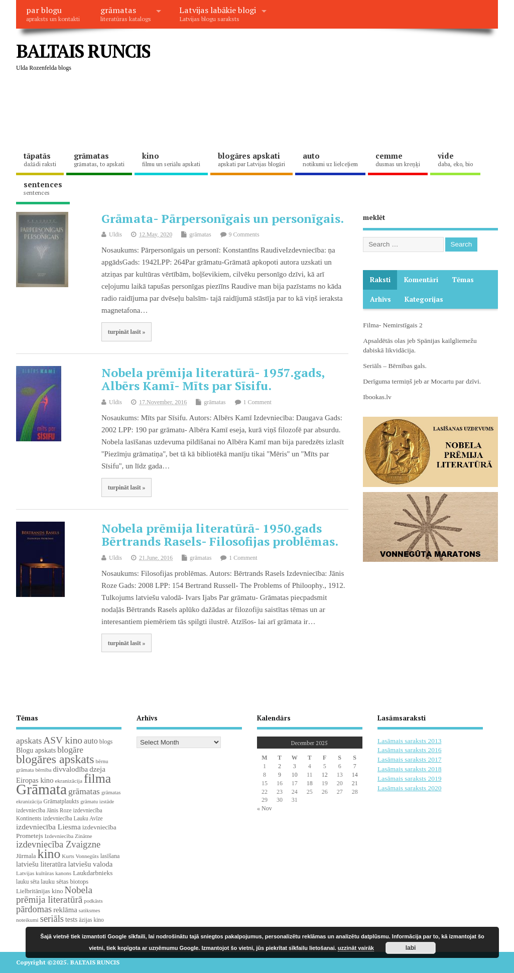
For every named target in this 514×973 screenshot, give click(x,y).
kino (171, 159)
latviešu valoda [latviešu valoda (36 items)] (90, 864)
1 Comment (257, 402)
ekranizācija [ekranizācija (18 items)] (68, 781)
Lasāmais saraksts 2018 (409, 769)
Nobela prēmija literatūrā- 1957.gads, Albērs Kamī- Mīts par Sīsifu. (212, 379)
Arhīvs (380, 299)
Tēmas (463, 279)
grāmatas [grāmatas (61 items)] (84, 791)
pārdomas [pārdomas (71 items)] (34, 909)
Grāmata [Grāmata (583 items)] (41, 789)
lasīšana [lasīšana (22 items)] (110, 856)
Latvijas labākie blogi (217, 14)
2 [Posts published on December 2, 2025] (279, 766)
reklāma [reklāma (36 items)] (65, 910)
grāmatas (125, 14)
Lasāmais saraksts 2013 (409, 741)
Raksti (380, 279)
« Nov (264, 808)
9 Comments (244, 234)
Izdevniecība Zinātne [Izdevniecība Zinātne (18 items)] (68, 836)
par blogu (53, 14)
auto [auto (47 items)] (91, 741)
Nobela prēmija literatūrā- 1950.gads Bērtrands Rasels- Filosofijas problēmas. (219, 534)
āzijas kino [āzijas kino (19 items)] (91, 920)
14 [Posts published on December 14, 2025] (355, 774)
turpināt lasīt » (127, 331)
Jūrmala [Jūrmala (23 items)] (26, 856)
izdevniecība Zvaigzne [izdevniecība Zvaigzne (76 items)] (58, 844)
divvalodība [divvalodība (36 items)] (70, 769)
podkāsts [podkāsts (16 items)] (93, 901)
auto (330, 159)
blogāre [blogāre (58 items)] (70, 750)
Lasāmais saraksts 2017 (409, 759)
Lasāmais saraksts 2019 (409, 778)
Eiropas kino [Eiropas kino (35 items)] (35, 780)
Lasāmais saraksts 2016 (409, 750)
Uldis (115, 234)
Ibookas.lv (377, 397)
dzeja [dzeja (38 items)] (97, 769)
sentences (43, 187)
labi (411, 947)
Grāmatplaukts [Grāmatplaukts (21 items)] (61, 801)
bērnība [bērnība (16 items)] (43, 770)
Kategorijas (424, 299)
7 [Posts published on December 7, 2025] (354, 766)
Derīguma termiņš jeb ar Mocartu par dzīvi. (422, 381)
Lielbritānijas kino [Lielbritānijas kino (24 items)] (39, 891)
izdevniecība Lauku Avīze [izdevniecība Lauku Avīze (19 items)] (72, 818)
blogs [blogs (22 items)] (106, 741)
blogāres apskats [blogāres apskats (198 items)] (55, 759)
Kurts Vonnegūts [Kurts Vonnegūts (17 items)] (80, 856)
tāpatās (40, 159)
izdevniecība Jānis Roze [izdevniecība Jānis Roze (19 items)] (44, 810)
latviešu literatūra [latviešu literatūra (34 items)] (41, 864)
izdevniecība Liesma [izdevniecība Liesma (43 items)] (48, 826)
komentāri (421, 279)
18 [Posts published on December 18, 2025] (310, 783)
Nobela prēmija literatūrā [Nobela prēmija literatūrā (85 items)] (54, 895)
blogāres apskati (251, 159)
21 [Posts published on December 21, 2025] (355, 783)
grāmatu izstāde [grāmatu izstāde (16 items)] (97, 801)
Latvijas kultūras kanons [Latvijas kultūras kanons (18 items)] (43, 873)
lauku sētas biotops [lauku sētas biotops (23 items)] (64, 881)
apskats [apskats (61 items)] (29, 741)
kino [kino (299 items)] (48, 853)
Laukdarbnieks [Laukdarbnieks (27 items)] (92, 873)
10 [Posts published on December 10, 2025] (295, 774)
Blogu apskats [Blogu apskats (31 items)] (36, 750)
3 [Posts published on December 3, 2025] (294, 766)
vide (455, 159)
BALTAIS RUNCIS (83, 51)
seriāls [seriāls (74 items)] (52, 918)
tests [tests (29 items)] (71, 919)
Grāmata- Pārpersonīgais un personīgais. (222, 218)
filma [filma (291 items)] (97, 778)
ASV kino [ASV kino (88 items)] (62, 740)
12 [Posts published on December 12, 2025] (325, 774)
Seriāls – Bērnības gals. (395, 366)
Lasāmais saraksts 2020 (409, 788)
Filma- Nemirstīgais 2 (393, 325)
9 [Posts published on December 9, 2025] (279, 774)
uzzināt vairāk (356, 948)
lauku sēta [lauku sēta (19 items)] (27, 882)
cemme (397, 159)
